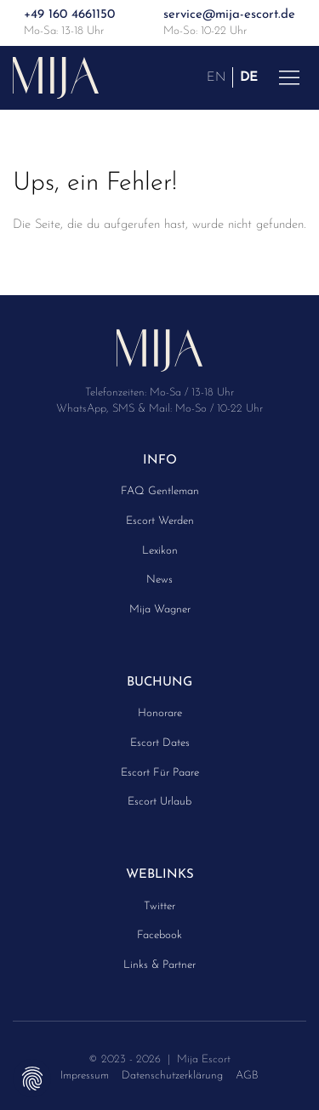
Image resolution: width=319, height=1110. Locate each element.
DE (249, 77)
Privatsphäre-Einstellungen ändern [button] (32, 1078)
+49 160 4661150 (69, 15)
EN (216, 77)
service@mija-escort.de (229, 15)
